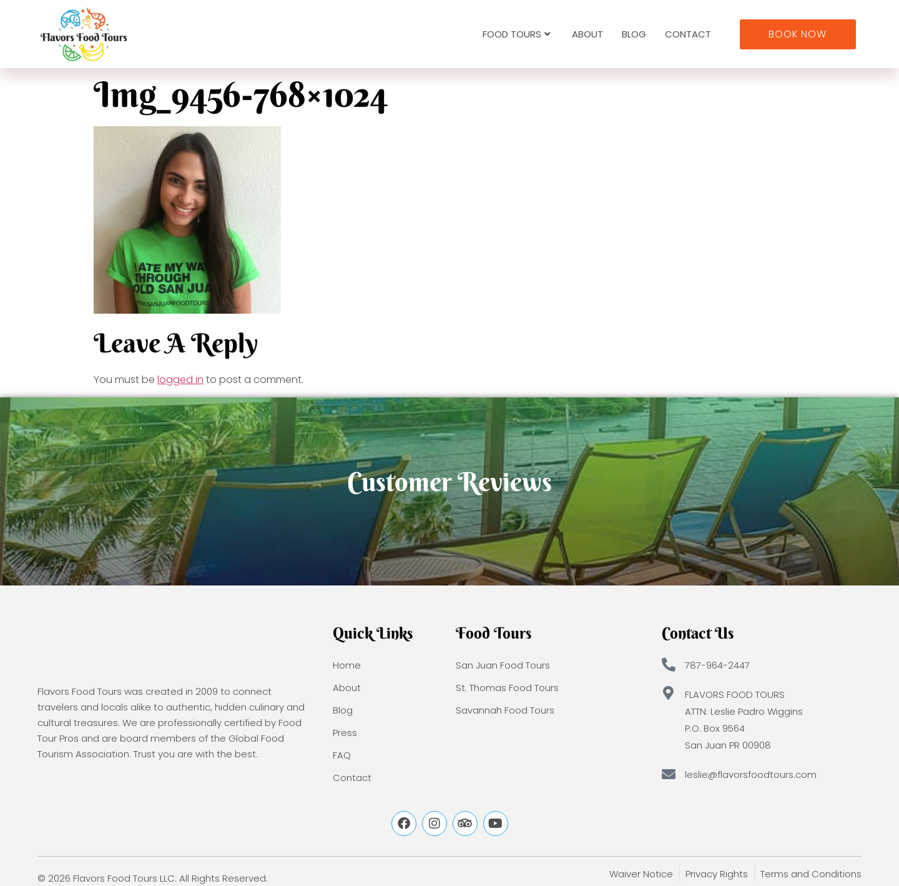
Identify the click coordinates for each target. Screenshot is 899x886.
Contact (688, 34)
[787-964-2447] (668, 665)
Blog (634, 34)
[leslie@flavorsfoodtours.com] (668, 774)
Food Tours (516, 34)
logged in (180, 379)
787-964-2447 (717, 665)
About (587, 34)
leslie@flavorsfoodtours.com (751, 774)
